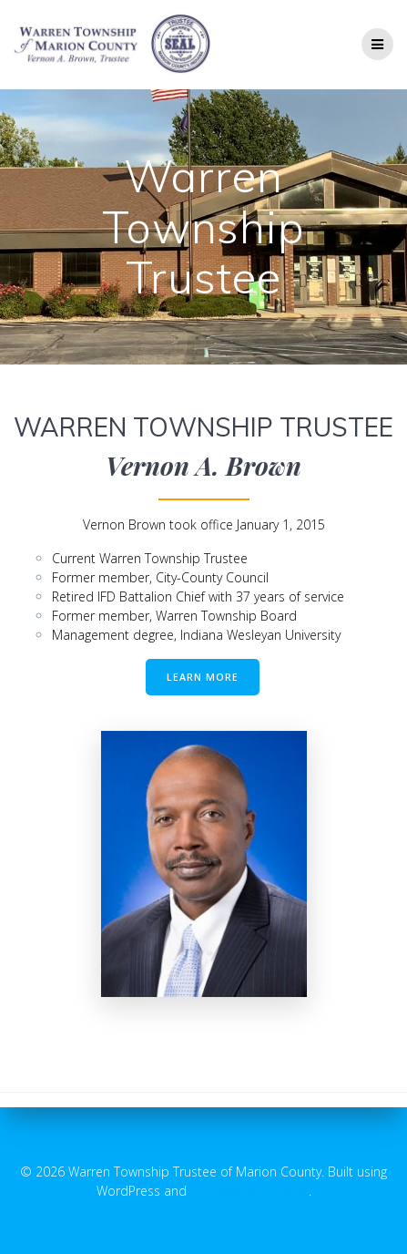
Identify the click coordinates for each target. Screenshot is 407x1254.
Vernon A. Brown (203, 465)
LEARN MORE (203, 677)
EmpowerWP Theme (249, 1190)
